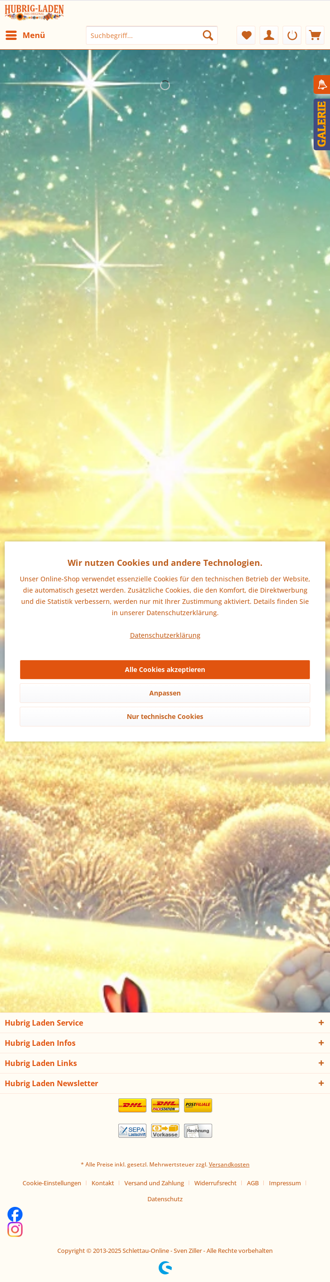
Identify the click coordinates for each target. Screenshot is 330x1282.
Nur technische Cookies (165, 716)
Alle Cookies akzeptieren (165, 669)
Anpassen (165, 692)
